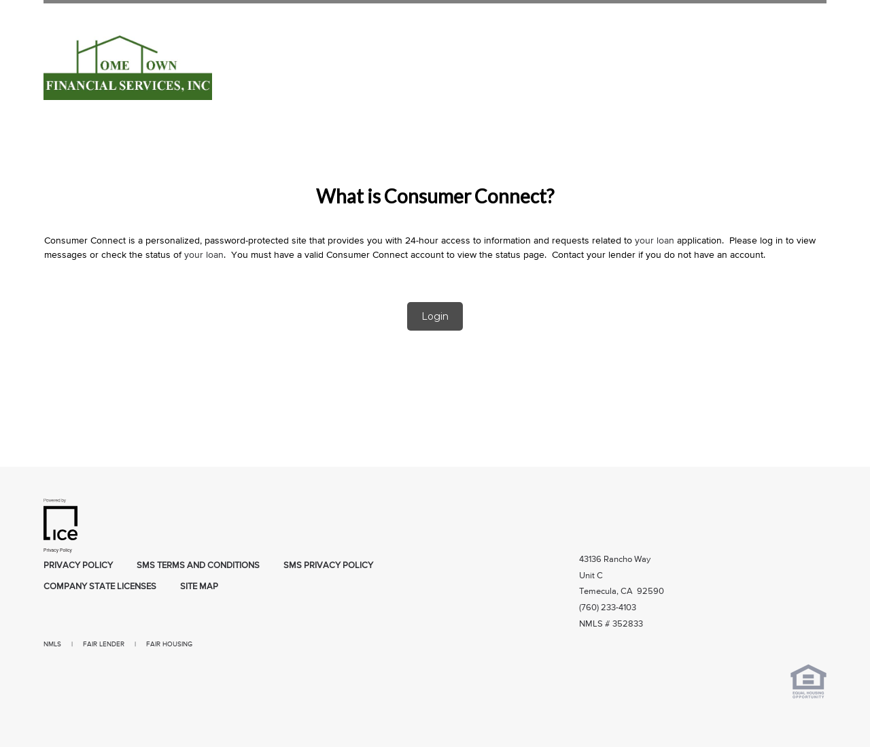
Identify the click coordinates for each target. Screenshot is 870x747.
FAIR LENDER (103, 644)
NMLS (52, 644)
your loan (654, 241)
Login (435, 316)
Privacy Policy (78, 565)
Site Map (199, 586)
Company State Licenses (100, 586)
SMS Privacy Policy (328, 565)
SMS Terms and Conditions (198, 565)
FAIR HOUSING (169, 644)
